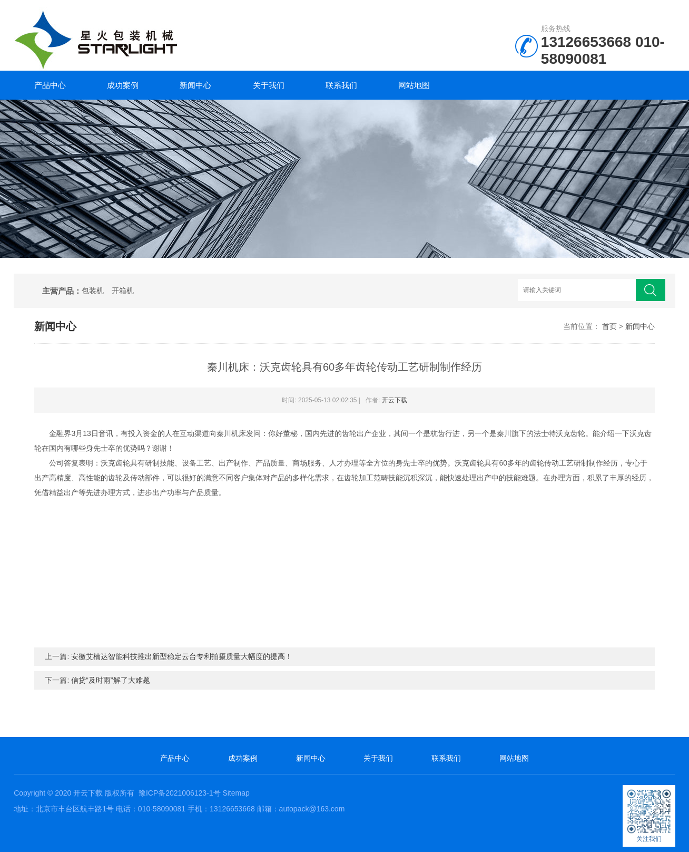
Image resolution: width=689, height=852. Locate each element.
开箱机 (123, 290)
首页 (609, 326)
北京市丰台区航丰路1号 (75, 809)
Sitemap (235, 793)
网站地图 (414, 85)
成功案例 (123, 85)
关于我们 (268, 85)
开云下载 (394, 400)
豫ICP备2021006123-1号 (180, 793)
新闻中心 (195, 85)
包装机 (93, 290)
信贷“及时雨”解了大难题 (110, 680)
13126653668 (586, 42)
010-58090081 (603, 50)
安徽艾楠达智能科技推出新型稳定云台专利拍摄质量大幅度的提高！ (181, 656)
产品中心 (50, 85)
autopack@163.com (312, 809)
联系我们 (341, 85)
